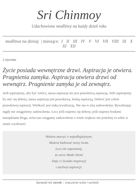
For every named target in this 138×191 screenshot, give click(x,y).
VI (97, 41)
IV (83, 41)
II (67, 41)
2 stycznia (9, 60)
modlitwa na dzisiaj (21, 41)
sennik (57, 182)
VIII (115, 41)
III (75, 41)
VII (105, 41)
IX (124, 41)
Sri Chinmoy (69, 15)
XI (64, 46)
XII (72, 46)
